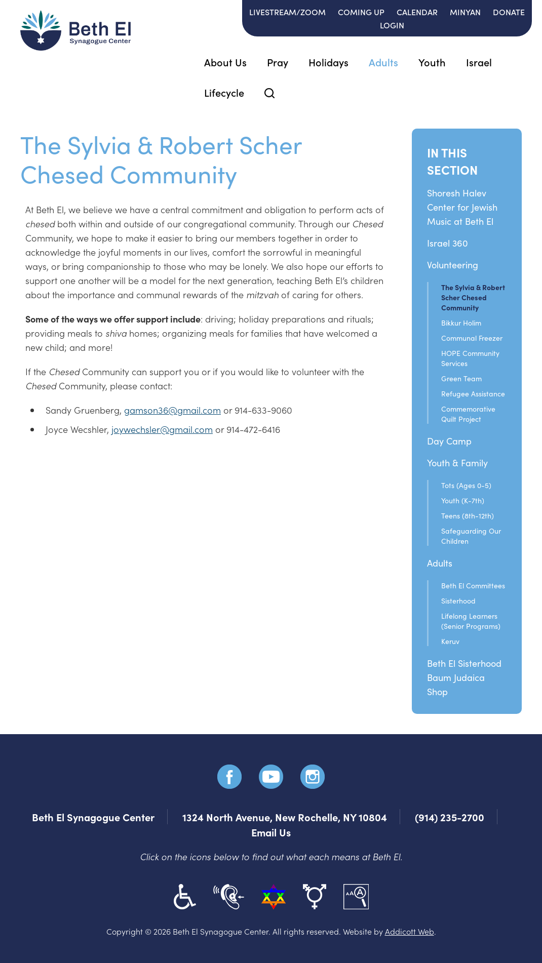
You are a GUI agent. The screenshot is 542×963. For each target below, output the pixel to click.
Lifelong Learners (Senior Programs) (470, 621)
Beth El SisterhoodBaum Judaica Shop (464, 677)
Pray (277, 62)
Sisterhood (458, 600)
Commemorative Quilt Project (468, 414)
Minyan (465, 11)
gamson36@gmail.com (172, 410)
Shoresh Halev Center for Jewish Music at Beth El (462, 206)
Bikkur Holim (461, 322)
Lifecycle (224, 92)
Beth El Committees (473, 585)
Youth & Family (457, 462)
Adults (383, 62)
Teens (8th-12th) (467, 515)
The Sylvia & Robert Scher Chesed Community (473, 297)
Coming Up (361, 11)
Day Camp (449, 440)
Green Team (461, 378)
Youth (432, 62)
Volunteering (452, 264)
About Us (225, 62)
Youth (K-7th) (462, 500)
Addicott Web (409, 931)
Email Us (271, 832)
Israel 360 (447, 242)
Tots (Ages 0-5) (466, 485)
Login (392, 24)
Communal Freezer (471, 338)
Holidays (328, 62)
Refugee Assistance (473, 393)
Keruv (450, 641)
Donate (509, 11)
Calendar (417, 11)
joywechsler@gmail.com (162, 429)
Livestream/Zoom (287, 11)
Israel (479, 62)
